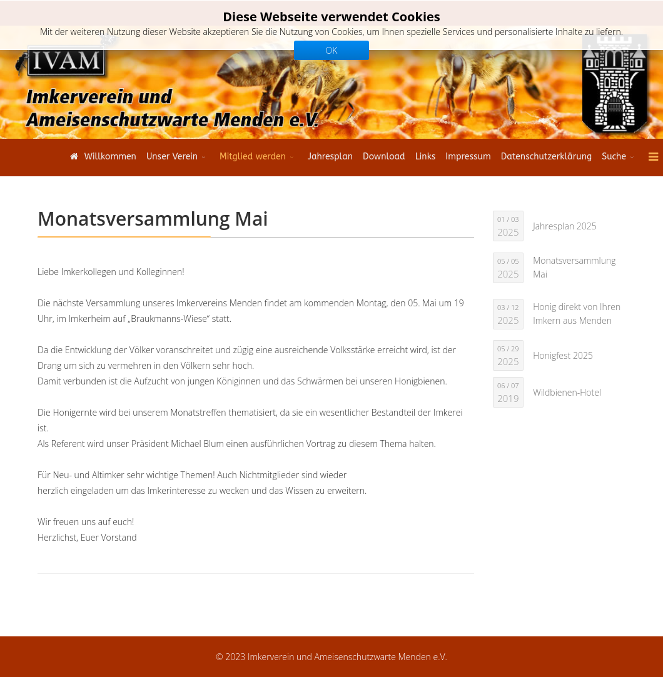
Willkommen (101, 156)
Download (384, 156)
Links (425, 156)
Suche (614, 156)
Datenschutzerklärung (546, 156)
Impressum (467, 156)
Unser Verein (172, 156)
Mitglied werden (253, 156)
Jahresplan (330, 156)
